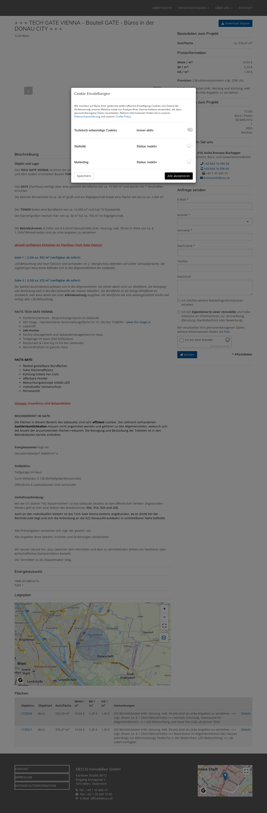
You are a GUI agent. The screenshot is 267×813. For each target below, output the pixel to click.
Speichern (84, 176)
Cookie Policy (123, 116)
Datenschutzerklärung (87, 116)
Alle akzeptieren (179, 176)
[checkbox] (190, 129)
